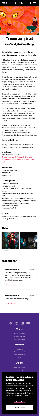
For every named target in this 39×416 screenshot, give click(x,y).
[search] (30, 3)
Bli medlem (20, 349)
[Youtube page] (28, 323)
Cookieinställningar (19, 402)
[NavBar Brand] (12, 3)
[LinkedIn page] (22, 323)
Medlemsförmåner (19, 355)
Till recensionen (10, 285)
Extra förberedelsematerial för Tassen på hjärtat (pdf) (18, 160)
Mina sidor (19, 357)
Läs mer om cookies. (21, 395)
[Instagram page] (16, 323)
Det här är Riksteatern (19, 367)
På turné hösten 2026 (19, 336)
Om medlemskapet (19, 352)
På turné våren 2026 (19, 334)
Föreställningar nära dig (19, 339)
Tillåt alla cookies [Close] (19, 408)
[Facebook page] (11, 323)
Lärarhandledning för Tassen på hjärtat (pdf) (17, 157)
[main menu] (34, 3)
